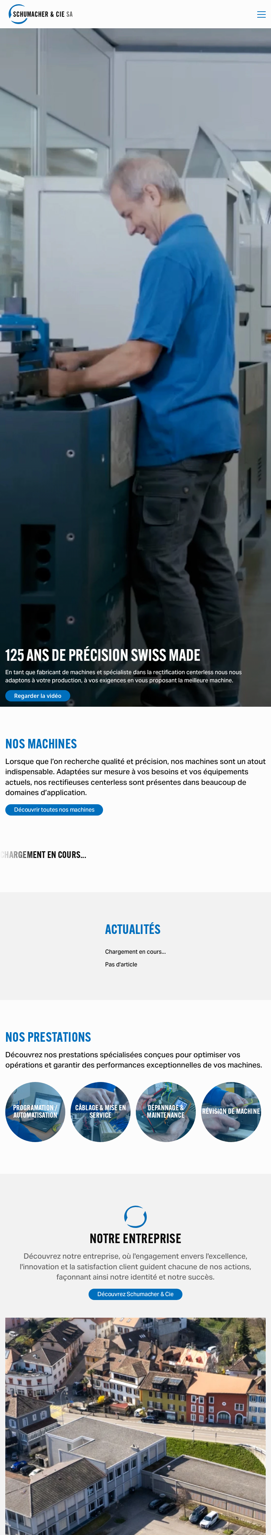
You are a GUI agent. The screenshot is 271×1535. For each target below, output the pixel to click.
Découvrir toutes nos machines (54, 810)
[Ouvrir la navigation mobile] (261, 14)
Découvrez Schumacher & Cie (135, 1294)
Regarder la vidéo (37, 696)
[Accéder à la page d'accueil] (40, 14)
